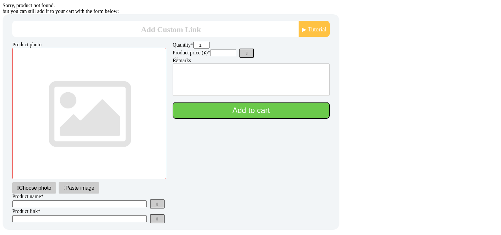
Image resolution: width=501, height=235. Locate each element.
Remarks (182, 60)
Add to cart (251, 110)
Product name (27, 196)
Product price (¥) (191, 52)
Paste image (78, 188)
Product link (26, 211)
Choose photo (34, 188)
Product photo (26, 44)
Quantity (183, 45)
